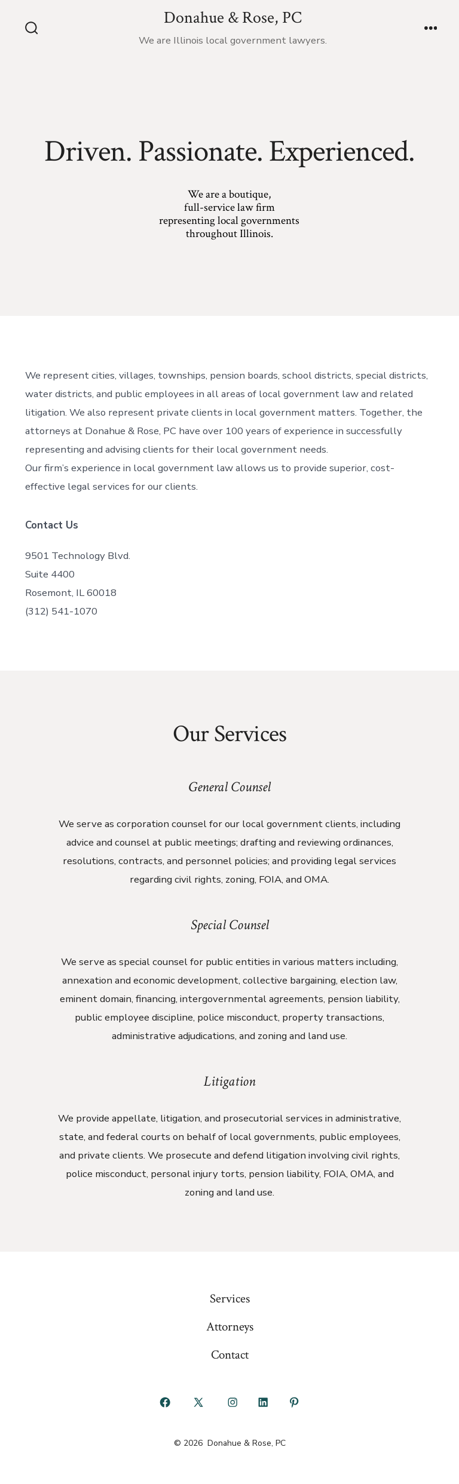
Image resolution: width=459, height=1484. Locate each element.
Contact (230, 1355)
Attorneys (229, 1327)
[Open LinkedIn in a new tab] (263, 1402)
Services (230, 1299)
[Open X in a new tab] (199, 1402)
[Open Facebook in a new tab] (165, 1402)
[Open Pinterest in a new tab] (294, 1402)
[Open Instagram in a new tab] (232, 1402)
